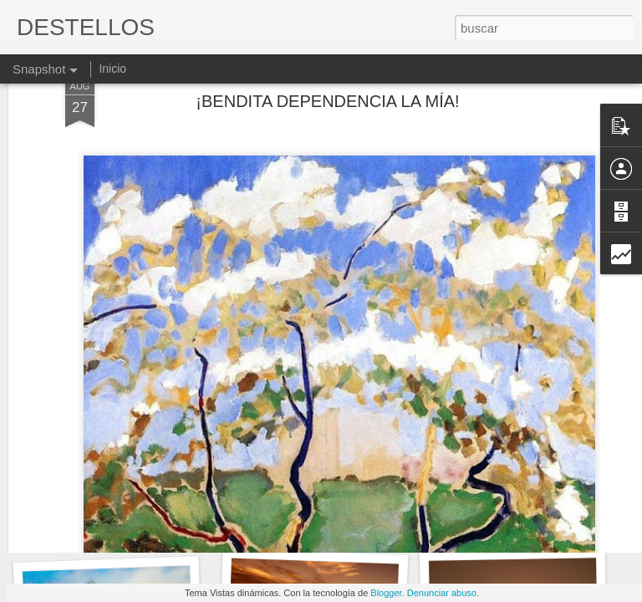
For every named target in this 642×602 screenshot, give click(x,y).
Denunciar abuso (441, 593)
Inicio (112, 68)
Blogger (385, 593)
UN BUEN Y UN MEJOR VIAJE (335, 525)
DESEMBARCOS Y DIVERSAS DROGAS (160, 526)
